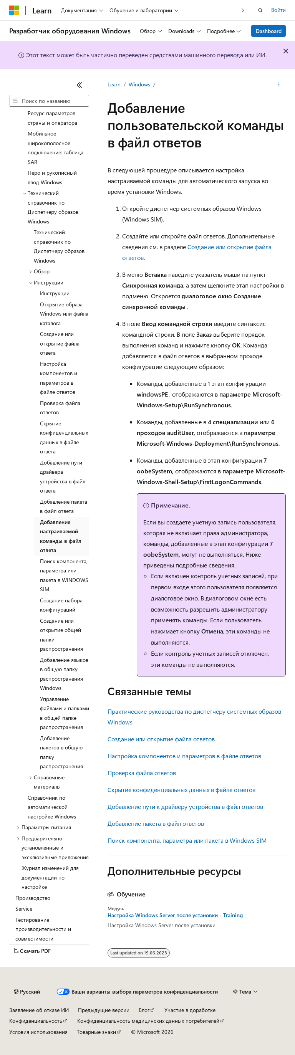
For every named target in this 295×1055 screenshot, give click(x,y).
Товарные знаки (96, 1031)
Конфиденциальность (35, 1020)
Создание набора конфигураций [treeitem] (61, 605)
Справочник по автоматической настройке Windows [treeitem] (52, 807)
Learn (114, 84)
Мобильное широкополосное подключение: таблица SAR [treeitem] (55, 147)
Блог (144, 1010)
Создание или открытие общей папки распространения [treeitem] (61, 635)
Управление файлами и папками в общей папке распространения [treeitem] (64, 713)
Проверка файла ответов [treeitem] (60, 407)
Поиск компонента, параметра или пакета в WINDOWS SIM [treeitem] (64, 575)
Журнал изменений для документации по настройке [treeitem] (50, 877)
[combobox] (49, 101)
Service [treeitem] (23, 908)
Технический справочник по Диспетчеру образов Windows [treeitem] (59, 246)
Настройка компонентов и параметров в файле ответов (184, 756)
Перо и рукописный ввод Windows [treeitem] (52, 177)
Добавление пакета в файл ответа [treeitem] (63, 506)
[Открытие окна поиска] (260, 10)
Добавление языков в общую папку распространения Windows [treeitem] (64, 674)
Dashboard (269, 31)
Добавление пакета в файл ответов (156, 823)
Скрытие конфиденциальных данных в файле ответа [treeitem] (64, 437)
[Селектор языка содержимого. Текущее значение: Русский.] (27, 992)
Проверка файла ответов (142, 773)
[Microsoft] (14, 10)
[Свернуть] (79, 85)
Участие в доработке (189, 1010)
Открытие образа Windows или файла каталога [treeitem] (64, 314)
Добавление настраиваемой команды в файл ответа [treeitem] (60, 536)
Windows (139, 84)
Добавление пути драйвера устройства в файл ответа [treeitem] (62, 476)
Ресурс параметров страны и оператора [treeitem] (52, 117)
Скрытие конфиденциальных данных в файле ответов (181, 789)
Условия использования (38, 1031)
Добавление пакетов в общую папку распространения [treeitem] (61, 752)
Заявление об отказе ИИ (39, 1010)
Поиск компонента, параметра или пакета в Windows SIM (187, 840)
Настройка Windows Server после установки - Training (175, 915)
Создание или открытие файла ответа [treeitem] (60, 343)
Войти (278, 9)
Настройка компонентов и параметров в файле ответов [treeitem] (58, 378)
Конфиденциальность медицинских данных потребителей (148, 1020)
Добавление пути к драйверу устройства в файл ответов (185, 806)
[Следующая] (243, 10)
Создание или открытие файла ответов (161, 739)
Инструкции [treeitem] (55, 293)
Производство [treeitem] (32, 897)
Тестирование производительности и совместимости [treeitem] (43, 929)
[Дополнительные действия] (279, 85)
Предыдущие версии (103, 1010)
